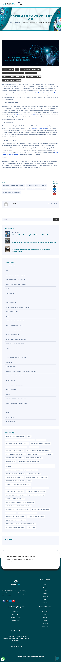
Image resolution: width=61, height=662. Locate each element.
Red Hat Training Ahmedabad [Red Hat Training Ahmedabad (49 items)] (36, 516)
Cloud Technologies (12, 311)
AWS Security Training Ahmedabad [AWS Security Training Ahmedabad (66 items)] (40, 443)
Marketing (9, 362)
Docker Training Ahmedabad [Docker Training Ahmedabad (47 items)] (14, 470)
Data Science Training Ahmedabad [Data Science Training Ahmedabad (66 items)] (15, 454)
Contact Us (45, 596)
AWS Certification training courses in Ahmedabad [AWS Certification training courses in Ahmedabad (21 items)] (20, 439)
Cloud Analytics (11, 298)
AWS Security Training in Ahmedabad (13, 185)
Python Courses (11, 380)
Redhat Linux (45, 611)
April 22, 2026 (16, 240)
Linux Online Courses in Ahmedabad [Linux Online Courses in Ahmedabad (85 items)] (16, 495)
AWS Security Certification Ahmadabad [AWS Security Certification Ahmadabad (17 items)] (16, 443)
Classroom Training (16, 617)
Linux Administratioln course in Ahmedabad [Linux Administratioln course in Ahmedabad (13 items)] (18, 484)
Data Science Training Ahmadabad (45, 93)
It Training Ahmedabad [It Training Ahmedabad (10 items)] (34, 473)
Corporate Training (15, 620)
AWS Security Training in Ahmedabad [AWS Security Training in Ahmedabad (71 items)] (16, 447)
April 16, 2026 (16, 247)
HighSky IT (41, 656)
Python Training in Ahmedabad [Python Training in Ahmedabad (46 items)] (27, 513)
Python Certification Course (14, 376)
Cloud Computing (31, 73)
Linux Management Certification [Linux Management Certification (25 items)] (36, 491)
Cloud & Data (10, 293)
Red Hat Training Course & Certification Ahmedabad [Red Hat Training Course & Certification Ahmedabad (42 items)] (20, 523)
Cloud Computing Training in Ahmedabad (25, 115)
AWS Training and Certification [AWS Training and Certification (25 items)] (14, 450)
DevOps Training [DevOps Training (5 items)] (10, 461)
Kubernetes (45, 626)
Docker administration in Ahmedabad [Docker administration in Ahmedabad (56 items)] (29, 461)
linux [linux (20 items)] (29, 480)
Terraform (45, 623)
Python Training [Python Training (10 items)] (10, 513)
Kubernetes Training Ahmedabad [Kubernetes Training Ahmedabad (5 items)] (15, 480)
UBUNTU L (8, 412)
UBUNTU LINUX (10, 417)
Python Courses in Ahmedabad (11, 192)
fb (48, 203)
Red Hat (8, 394)
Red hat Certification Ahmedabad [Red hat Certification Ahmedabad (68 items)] (15, 516)
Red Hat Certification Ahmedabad (16, 398)
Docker (45, 620)
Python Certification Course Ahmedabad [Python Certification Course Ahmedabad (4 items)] (17, 509)
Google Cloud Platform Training (16, 339)
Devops (45, 617)
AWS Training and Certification (30, 69)
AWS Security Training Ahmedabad (16, 275)
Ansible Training (14, 22)
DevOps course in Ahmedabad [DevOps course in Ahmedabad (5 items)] (34, 457)
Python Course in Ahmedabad (38, 128)
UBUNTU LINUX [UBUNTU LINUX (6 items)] (31, 527)
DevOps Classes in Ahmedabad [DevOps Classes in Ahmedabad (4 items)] (14, 457)
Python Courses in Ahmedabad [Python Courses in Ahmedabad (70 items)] (40, 509)
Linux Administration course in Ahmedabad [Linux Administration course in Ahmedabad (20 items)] (18, 488)
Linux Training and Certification (16, 357)
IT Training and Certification (12, 80)
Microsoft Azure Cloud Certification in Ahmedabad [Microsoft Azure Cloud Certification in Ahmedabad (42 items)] (20, 502)
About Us (45, 587)
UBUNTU (8, 408)
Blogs (45, 590)
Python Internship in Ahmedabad (16, 385)
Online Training (15, 614)
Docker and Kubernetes (34, 76)
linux (7, 348)
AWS (17, 69)
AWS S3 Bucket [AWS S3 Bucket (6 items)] (41, 439)
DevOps (8, 316)
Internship (15, 611)
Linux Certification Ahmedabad (36, 189)
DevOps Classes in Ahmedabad (15, 321)
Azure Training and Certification (13, 73)
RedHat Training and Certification (16, 403)
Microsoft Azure (11, 366)
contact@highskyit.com (16, 646)
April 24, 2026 (16, 232)
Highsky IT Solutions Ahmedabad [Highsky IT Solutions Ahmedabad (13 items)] (15, 473)
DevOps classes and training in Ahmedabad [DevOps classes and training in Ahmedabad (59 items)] (40, 454)
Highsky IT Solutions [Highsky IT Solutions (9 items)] (31, 470)
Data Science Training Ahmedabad (36, 185)
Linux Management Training (14, 353)
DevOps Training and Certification (13, 76)
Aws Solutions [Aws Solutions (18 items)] (34, 447)
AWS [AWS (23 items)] (29, 436)
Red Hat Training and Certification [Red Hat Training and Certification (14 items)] (15, 520)
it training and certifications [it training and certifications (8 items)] (14, 477)
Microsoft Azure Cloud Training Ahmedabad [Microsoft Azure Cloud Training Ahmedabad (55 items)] (18, 505)
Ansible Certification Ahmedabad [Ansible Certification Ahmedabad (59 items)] (15, 436)
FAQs (45, 599)
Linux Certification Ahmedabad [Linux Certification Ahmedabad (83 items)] (14, 491)
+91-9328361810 (16, 644)
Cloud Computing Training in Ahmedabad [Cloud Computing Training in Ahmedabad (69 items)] (38, 450)
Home (5, 22)
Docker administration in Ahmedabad (13, 189)
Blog (7, 288)
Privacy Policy (45, 602)
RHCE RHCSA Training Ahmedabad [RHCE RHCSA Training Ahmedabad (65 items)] (15, 527)
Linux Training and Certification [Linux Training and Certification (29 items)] (15, 498)
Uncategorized (10, 421)
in (54, 203)
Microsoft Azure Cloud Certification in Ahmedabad (21, 371)
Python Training (11, 389)
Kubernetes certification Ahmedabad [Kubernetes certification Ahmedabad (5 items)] (36, 477)
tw (51, 203)
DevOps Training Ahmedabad (14, 325)
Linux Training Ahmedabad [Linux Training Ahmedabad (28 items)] (36, 495)
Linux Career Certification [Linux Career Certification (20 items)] (41, 488)
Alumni (45, 593)
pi (56, 203)
